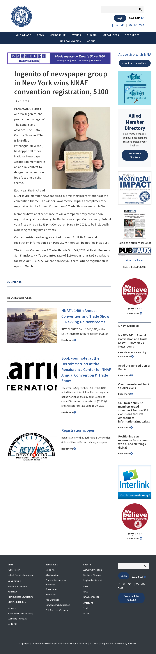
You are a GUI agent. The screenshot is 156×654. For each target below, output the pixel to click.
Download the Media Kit (134, 63)
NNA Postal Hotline (17, 602)
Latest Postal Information (21, 575)
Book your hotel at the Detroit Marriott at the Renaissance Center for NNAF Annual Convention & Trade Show (86, 369)
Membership (58, 34)
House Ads (51, 594)
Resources (132, 34)
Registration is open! (79, 430)
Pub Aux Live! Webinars (57, 610)
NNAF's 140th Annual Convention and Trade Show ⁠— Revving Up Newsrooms (85, 316)
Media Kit (12, 623)
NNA (85, 591)
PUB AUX (92, 34)
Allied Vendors (52, 575)
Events (76, 34)
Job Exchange (52, 599)
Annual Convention (92, 569)
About (91, 41)
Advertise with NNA (134, 54)
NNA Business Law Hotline (20, 596)
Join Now (12, 591)
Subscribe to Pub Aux (18, 618)
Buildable (132, 643)
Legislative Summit (92, 580)
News (40, 34)
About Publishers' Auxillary (20, 613)
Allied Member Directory (134, 122)
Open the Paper (135, 260)
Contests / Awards (92, 575)
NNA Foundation (70, 41)
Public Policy (14, 569)
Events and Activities (18, 586)
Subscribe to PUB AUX (134, 266)
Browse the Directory (135, 155)
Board (86, 613)
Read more (68, 340)
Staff (85, 608)
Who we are (23, 34)
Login (120, 18)
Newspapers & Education (58, 604)
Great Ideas (111, 34)
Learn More (134, 313)
